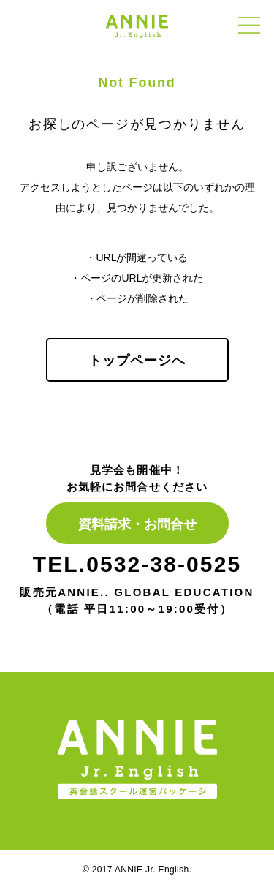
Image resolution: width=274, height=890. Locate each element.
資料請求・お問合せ (137, 524)
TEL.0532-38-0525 (137, 564)
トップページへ (136, 360)
